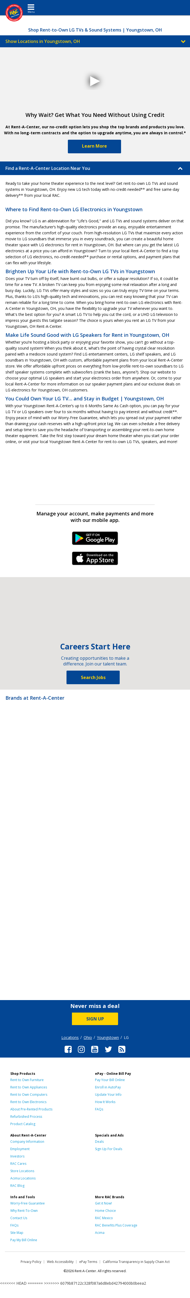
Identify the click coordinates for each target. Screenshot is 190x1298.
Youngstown (108, 1037)
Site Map (16, 1232)
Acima (99, 1232)
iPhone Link (95, 560)
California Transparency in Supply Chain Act (136, 1261)
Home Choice (105, 1210)
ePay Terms (88, 1261)
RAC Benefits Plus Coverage (116, 1225)
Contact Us (18, 1218)
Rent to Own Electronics (28, 1102)
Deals (99, 1141)
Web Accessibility (60, 1261)
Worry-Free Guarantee (27, 1203)
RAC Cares (18, 1163)
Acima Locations (23, 1178)
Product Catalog (22, 1124)
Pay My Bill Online (23, 1240)
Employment (20, 1149)
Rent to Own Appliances (28, 1087)
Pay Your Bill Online (110, 1080)
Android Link (95, 540)
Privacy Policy (31, 1261)
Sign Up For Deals (108, 1149)
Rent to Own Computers (28, 1094)
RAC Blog (17, 1185)
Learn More (94, 146)
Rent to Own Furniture (27, 1080)
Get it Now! (103, 1203)
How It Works (105, 1102)
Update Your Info (108, 1094)
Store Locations (22, 1171)
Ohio (88, 1037)
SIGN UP (95, 1019)
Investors (17, 1156)
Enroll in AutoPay (108, 1087)
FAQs (99, 1109)
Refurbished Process (26, 1116)
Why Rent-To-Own (24, 1210)
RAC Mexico (104, 1218)
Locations (70, 1037)
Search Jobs (93, 677)
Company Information (27, 1141)
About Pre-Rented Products (31, 1109)
